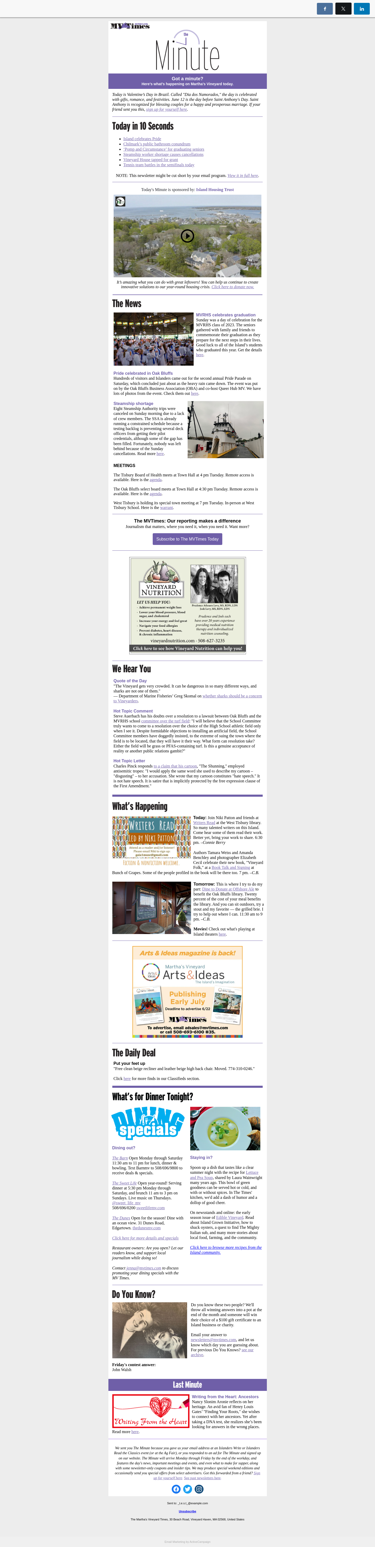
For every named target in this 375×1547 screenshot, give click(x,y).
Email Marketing (174, 1541)
